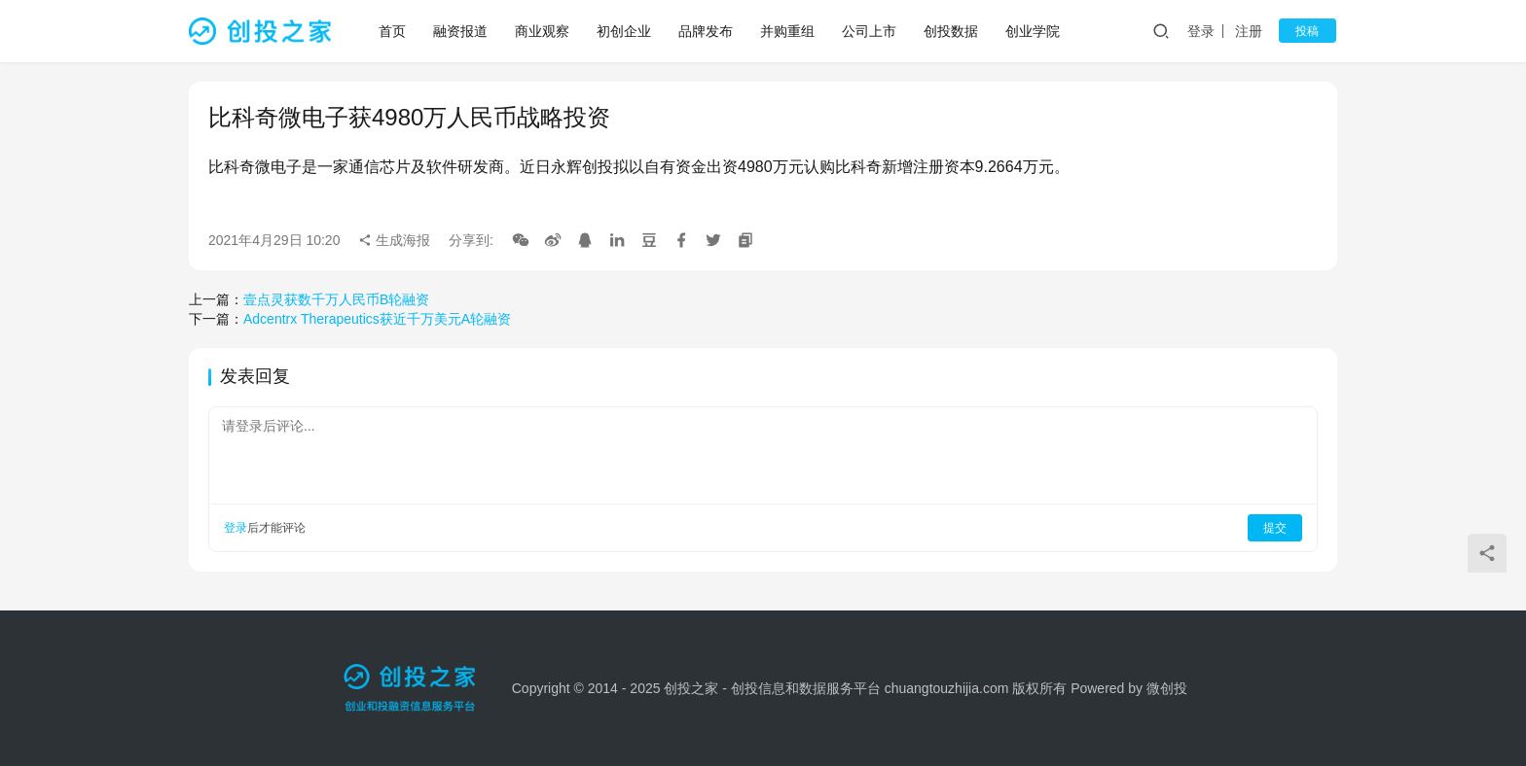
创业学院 (1033, 31)
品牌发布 (706, 31)
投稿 (1310, 31)
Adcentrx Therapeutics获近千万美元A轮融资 (377, 319)
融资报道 (461, 31)
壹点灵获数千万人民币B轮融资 (336, 299)
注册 (1253, 31)
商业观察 (543, 31)
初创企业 (625, 31)
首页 (393, 31)
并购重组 (788, 31)
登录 (1205, 31)
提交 (1275, 528)
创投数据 (952, 31)
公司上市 (870, 31)
